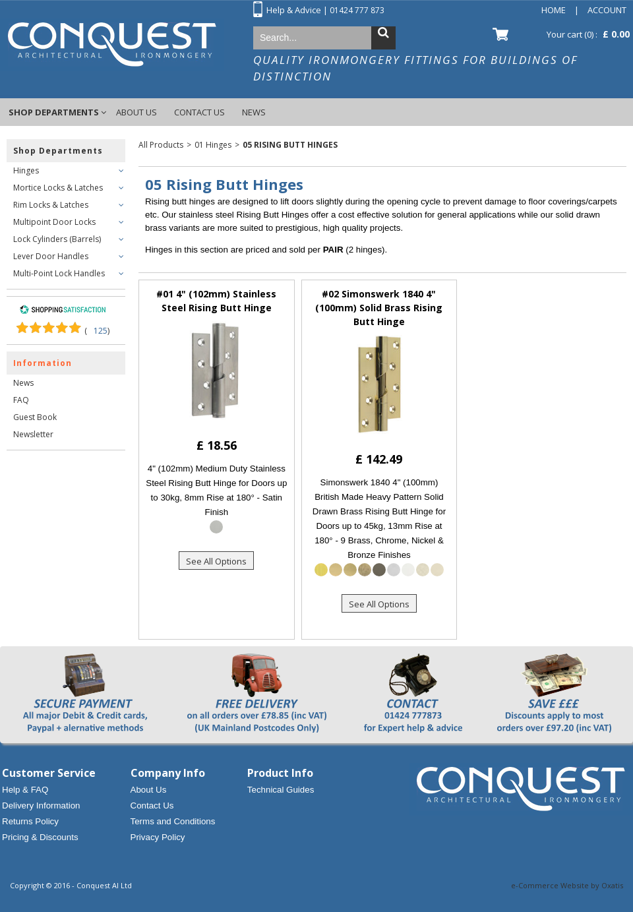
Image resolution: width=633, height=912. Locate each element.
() (96, 330)
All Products (160, 144)
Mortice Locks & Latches (58, 187)
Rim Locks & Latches (50, 204)
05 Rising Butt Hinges (290, 144)
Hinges (26, 170)
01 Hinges (213, 144)
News (254, 112)
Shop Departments (54, 112)
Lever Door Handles (50, 256)
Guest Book (35, 417)
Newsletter (33, 434)
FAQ (21, 400)
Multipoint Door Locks (54, 222)
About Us (136, 112)
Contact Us (199, 112)
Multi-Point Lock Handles (59, 273)
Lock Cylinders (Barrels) (57, 239)
